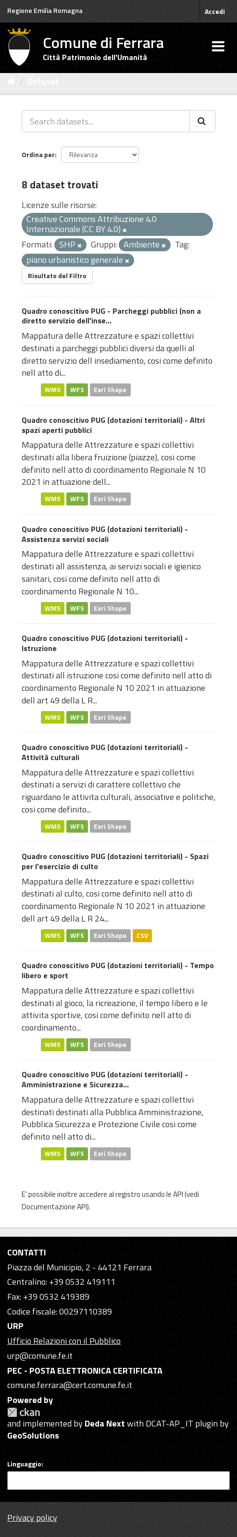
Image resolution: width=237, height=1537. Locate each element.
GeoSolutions (33, 1435)
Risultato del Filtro (57, 276)
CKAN (23, 1412)
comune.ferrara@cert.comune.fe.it (69, 1384)
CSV (142, 935)
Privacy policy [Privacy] (32, 1517)
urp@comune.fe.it (40, 1355)
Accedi (215, 11)
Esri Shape (110, 389)
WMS (53, 389)
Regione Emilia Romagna (45, 10)
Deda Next (105, 1423)
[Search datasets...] (106, 121)
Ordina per (38, 154)
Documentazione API (54, 1206)
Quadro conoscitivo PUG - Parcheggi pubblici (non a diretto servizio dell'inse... (111, 316)
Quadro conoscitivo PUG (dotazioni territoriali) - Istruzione (105, 643)
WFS (77, 389)
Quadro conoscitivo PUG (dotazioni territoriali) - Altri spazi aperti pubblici (113, 425)
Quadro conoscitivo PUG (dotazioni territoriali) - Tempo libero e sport (118, 970)
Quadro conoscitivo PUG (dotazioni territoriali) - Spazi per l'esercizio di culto (115, 861)
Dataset (43, 81)
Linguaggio (24, 1464)
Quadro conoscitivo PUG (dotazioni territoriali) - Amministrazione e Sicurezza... (105, 1079)
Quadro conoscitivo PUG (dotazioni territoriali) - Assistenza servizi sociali (105, 534)
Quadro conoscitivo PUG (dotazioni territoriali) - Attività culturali (105, 752)
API (178, 1194)
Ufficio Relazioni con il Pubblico (64, 1340)
